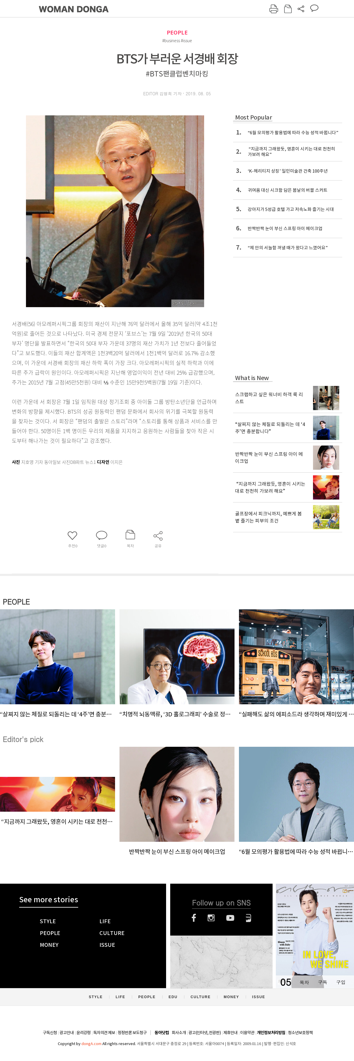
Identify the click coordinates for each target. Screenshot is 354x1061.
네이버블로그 (248, 918)
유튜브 (230, 918)
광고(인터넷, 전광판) (205, 1032)
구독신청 (50, 1032)
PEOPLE (177, 32)
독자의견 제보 (104, 1032)
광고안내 (67, 1032)
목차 (304, 982)
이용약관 (247, 1032)
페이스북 (194, 918)
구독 (322, 982)
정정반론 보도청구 (132, 1032)
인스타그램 (211, 918)
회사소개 (179, 1032)
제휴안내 (230, 1032)
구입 (340, 982)
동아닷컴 (162, 1032)
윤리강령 (83, 1032)
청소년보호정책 (300, 1032)
